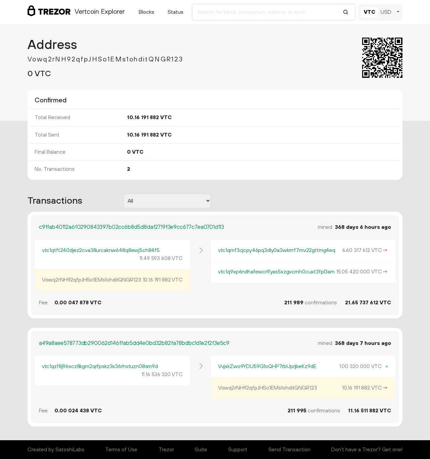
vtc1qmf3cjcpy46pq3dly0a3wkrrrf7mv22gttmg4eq (276, 250)
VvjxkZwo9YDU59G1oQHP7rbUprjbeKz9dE (267, 366)
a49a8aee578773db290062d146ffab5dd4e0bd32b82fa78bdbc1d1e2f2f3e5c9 (134, 343)
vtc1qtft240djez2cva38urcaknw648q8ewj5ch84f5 (101, 250)
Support (237, 449)
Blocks (146, 12)
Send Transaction (289, 449)
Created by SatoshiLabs (56, 449)
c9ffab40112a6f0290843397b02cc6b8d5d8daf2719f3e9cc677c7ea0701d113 (131, 227)
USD (386, 12)
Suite (201, 449)
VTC (369, 12)
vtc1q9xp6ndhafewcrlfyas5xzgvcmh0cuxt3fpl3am (276, 271)
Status (175, 12)
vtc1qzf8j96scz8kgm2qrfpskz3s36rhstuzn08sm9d (100, 366)
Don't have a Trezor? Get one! (366, 449)
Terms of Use (121, 449)
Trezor (166, 449)
